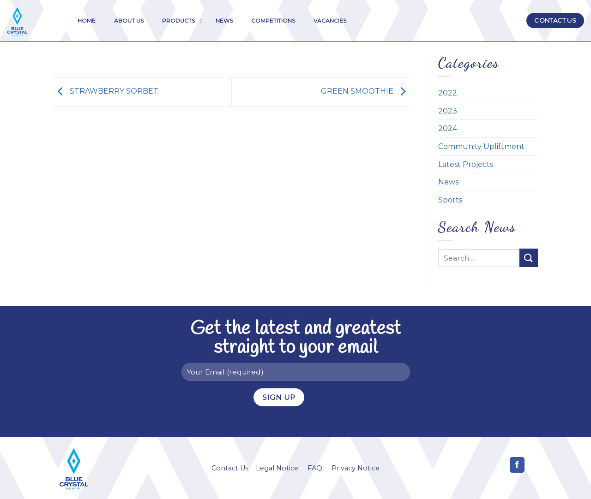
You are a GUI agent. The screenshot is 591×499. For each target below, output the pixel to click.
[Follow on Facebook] (517, 465)
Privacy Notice (356, 468)
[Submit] (528, 258)
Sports (450, 200)
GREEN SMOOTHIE (365, 91)
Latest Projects (465, 164)
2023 (447, 111)
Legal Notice (277, 468)
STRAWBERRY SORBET (105, 91)
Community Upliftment (481, 146)
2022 (447, 93)
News (448, 182)
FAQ (315, 468)
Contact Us (229, 468)
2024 (447, 128)
